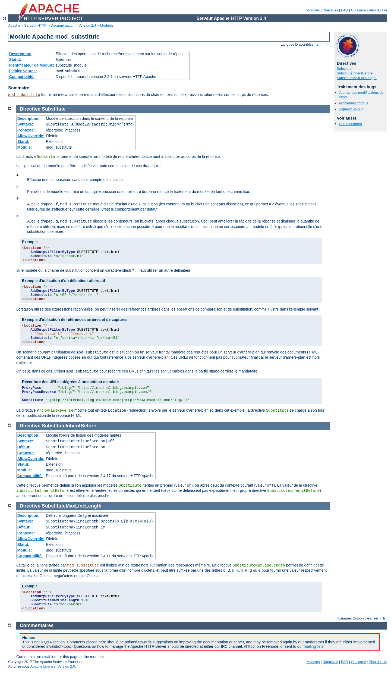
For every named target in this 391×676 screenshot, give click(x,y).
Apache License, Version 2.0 (52, 666)
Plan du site (378, 10)
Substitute (344, 69)
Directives (330, 10)
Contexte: (26, 130)
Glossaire (358, 10)
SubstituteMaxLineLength (357, 78)
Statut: (15, 59)
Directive (30, 109)
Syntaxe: (25, 124)
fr (326, 44)
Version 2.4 (87, 25)
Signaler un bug (351, 109)
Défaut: (23, 447)
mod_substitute (24, 95)
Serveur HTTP (35, 25)
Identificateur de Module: (31, 65)
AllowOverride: (31, 136)
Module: (24, 147)
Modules (313, 10)
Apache (14, 25)
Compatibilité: (21, 76)
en (318, 44)
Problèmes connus (353, 103)
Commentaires (350, 124)
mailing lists (313, 646)
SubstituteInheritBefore (355, 73)
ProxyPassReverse (55, 410)
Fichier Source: (23, 71)
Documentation (62, 25)
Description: (20, 54)
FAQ (344, 10)
